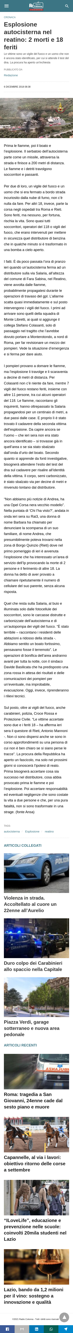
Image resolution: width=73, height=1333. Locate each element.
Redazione (11, 75)
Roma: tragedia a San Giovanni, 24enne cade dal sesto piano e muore (33, 1100)
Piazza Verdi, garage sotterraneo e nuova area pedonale (31, 1028)
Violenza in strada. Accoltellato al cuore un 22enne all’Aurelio (30, 904)
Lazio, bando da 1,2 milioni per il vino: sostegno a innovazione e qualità (33, 1296)
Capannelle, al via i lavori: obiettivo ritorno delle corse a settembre (34, 1163)
